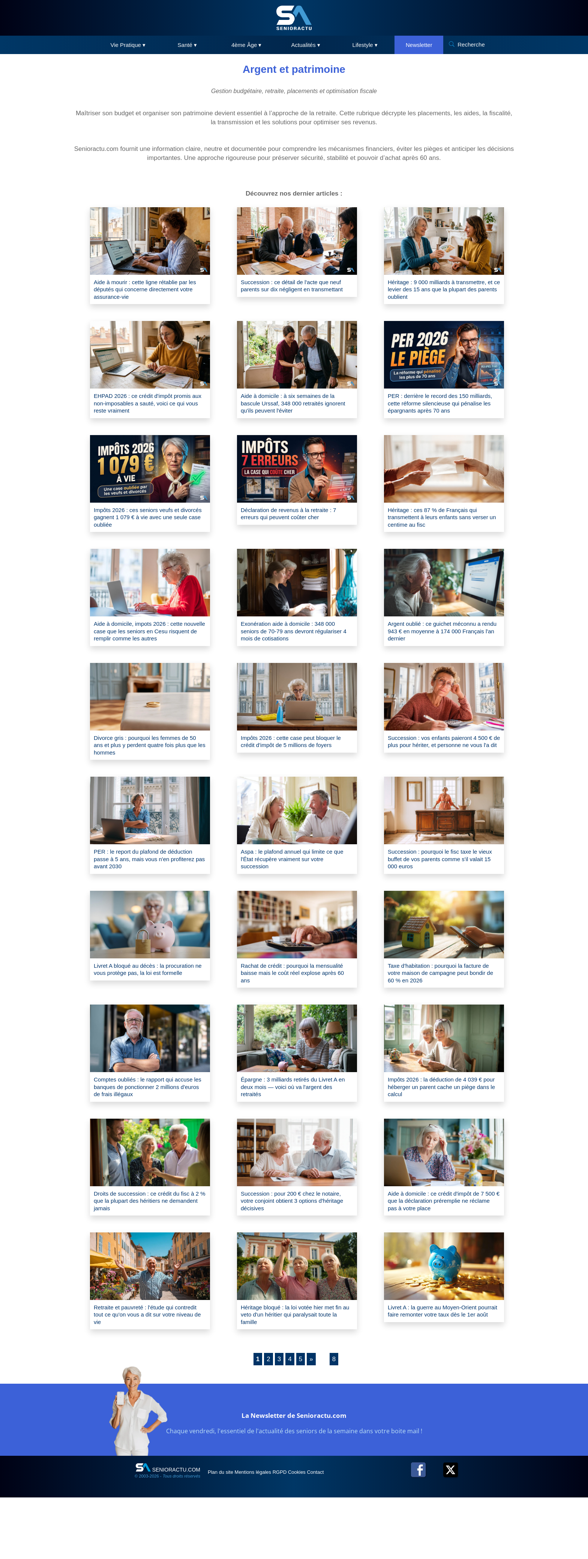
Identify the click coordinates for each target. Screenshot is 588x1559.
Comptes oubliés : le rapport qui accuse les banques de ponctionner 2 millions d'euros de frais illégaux (150, 1137)
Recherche (471, 44)
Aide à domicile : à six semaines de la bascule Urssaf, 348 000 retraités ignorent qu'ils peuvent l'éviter (294, 409)
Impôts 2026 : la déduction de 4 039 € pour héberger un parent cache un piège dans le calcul (441, 1137)
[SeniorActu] (294, 18)
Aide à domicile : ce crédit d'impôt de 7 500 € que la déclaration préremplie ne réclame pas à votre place (443, 1255)
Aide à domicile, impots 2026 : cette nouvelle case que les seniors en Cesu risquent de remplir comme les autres (148, 659)
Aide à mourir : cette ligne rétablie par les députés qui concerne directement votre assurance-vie (150, 291)
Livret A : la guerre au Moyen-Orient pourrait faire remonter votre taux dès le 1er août (443, 1373)
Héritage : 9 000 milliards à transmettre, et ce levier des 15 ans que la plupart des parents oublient (440, 291)
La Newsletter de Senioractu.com (294, 1475)
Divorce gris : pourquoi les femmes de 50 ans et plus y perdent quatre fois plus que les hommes (146, 782)
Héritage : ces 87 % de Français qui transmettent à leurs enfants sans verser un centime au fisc (441, 537)
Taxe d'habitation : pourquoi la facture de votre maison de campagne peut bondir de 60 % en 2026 (444, 1019)
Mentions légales (268, 1533)
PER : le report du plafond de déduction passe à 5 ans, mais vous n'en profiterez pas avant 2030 (147, 900)
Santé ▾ (187, 45)
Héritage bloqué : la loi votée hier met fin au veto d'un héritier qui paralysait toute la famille (296, 1373)
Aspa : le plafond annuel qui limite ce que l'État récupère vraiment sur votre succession (297, 900)
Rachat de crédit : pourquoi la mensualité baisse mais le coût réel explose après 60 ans (293, 1019)
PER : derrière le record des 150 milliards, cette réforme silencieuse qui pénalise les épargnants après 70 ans (443, 414)
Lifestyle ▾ (365, 45)
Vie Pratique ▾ (128, 45)
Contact (357, 1533)
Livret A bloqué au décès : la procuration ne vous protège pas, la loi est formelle (147, 1019)
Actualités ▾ (305, 45)
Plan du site (226, 1533)
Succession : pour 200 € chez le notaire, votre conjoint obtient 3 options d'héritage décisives (288, 1255)
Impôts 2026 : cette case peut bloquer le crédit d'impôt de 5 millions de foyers (296, 782)
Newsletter (419, 45)
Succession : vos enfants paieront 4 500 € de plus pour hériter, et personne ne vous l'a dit (441, 782)
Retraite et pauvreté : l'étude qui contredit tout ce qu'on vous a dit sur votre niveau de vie (148, 1373)
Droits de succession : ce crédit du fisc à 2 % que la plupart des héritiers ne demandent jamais (149, 1255)
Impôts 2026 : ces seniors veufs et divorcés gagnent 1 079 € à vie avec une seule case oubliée (148, 537)
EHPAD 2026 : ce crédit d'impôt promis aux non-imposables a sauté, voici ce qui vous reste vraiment (148, 409)
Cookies (330, 1533)
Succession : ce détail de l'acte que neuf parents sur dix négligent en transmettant (293, 291)
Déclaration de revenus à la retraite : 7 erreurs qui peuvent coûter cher (295, 532)
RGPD (304, 1533)
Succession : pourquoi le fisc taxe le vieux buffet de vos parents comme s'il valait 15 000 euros (441, 900)
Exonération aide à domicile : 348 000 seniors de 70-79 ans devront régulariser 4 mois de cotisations (291, 655)
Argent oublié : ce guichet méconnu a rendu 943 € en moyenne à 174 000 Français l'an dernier (443, 655)
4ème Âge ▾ (246, 45)
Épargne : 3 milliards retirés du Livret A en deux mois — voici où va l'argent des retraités (297, 1137)
